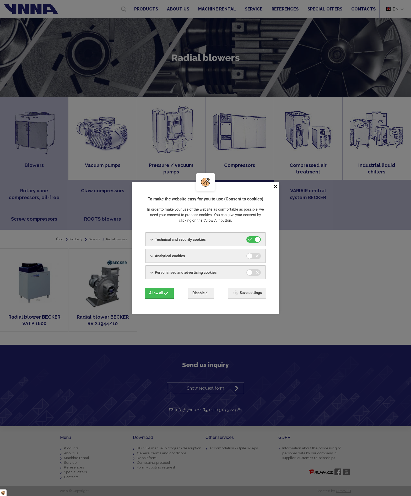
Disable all (200, 293)
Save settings (247, 293)
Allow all (159, 293)
